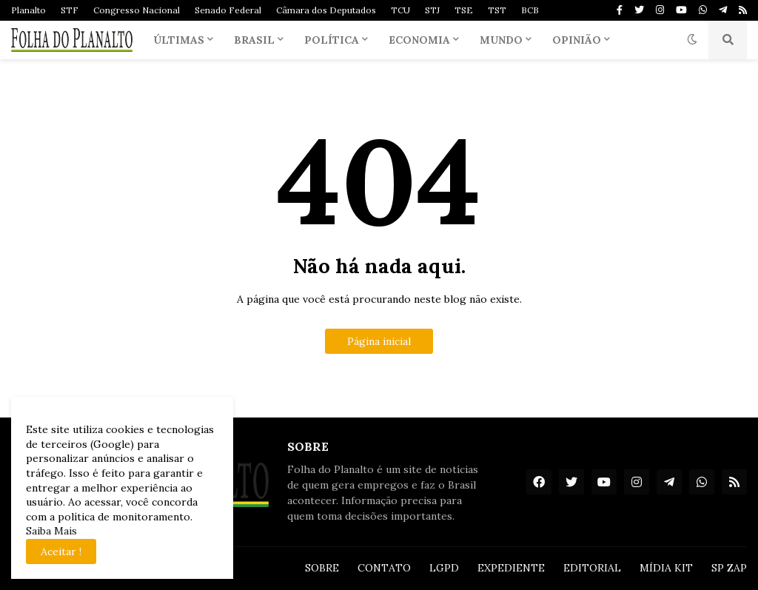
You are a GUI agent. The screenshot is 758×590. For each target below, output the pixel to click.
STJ (432, 10)
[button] (692, 40)
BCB (530, 10)
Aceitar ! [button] (61, 551)
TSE (464, 10)
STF (69, 10)
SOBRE (322, 567)
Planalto (28, 10)
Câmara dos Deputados (326, 10)
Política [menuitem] (331, 40)
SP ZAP (729, 567)
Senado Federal (228, 10)
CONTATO (384, 567)
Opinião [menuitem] (576, 40)
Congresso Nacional (136, 10)
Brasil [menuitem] (254, 40)
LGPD (444, 567)
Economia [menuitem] (419, 40)
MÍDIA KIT (666, 567)
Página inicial (379, 341)
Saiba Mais (51, 530)
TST (497, 10)
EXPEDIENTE (511, 567)
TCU (400, 10)
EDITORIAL (592, 567)
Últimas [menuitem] (178, 40)
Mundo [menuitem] (501, 40)
